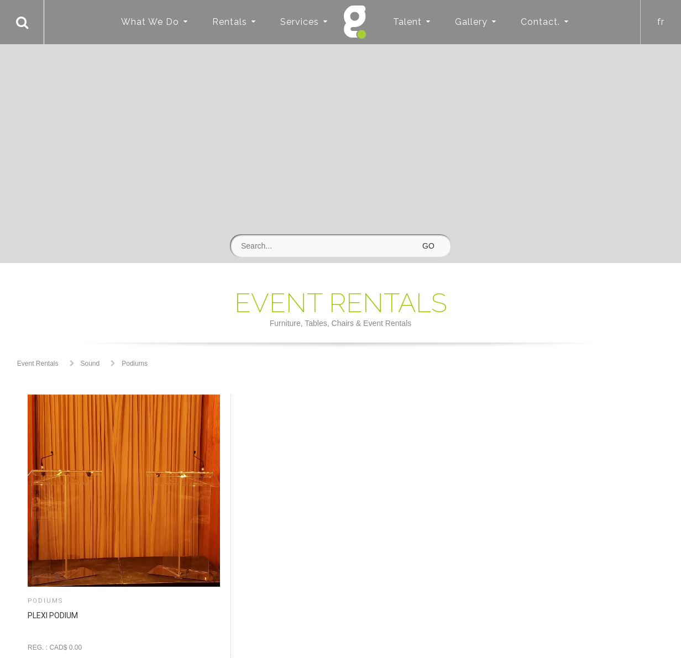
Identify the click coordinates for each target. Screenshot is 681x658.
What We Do (150, 22)
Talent (407, 22)
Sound (90, 363)
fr (660, 22)
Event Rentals (38, 363)
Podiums (135, 363)
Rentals (229, 22)
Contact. (540, 22)
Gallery (471, 22)
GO (428, 245)
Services (299, 22)
